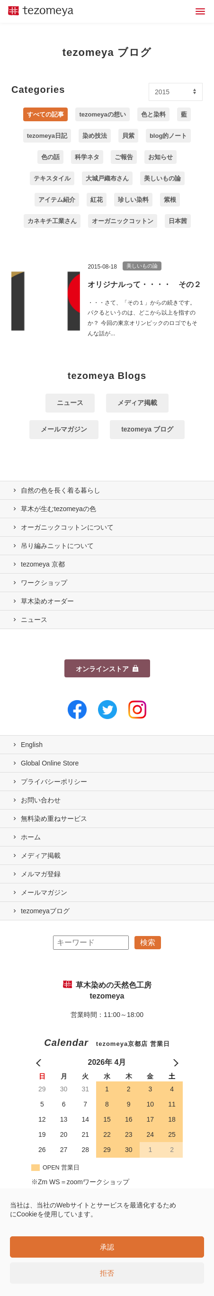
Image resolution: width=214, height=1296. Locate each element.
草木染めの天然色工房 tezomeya (41, 11)
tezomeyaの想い (102, 114)
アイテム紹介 (56, 199)
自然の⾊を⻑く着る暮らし (60, 490)
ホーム (31, 837)
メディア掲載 (137, 402)
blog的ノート (168, 135)
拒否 (107, 1273)
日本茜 (178, 221)
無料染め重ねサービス (54, 818)
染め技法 (94, 135)
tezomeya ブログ (147, 429)
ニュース (70, 402)
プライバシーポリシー (54, 781)
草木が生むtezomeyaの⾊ (58, 509)
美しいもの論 (162, 178)
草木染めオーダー (47, 601)
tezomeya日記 (47, 135)
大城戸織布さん (107, 178)
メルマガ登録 (41, 874)
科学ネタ (87, 157)
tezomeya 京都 (43, 564)
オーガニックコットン (122, 221)
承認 (107, 1247)
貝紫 (128, 135)
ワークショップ (44, 582)
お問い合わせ (41, 800)
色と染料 (153, 114)
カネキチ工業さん (52, 221)
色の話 (50, 157)
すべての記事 (45, 114)
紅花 (96, 199)
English (32, 744)
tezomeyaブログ (45, 911)
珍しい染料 (133, 199)
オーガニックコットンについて (67, 527)
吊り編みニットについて (57, 545)
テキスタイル (52, 178)
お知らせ (160, 157)
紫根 (170, 199)
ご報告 (124, 157)
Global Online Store (50, 763)
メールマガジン (64, 429)
